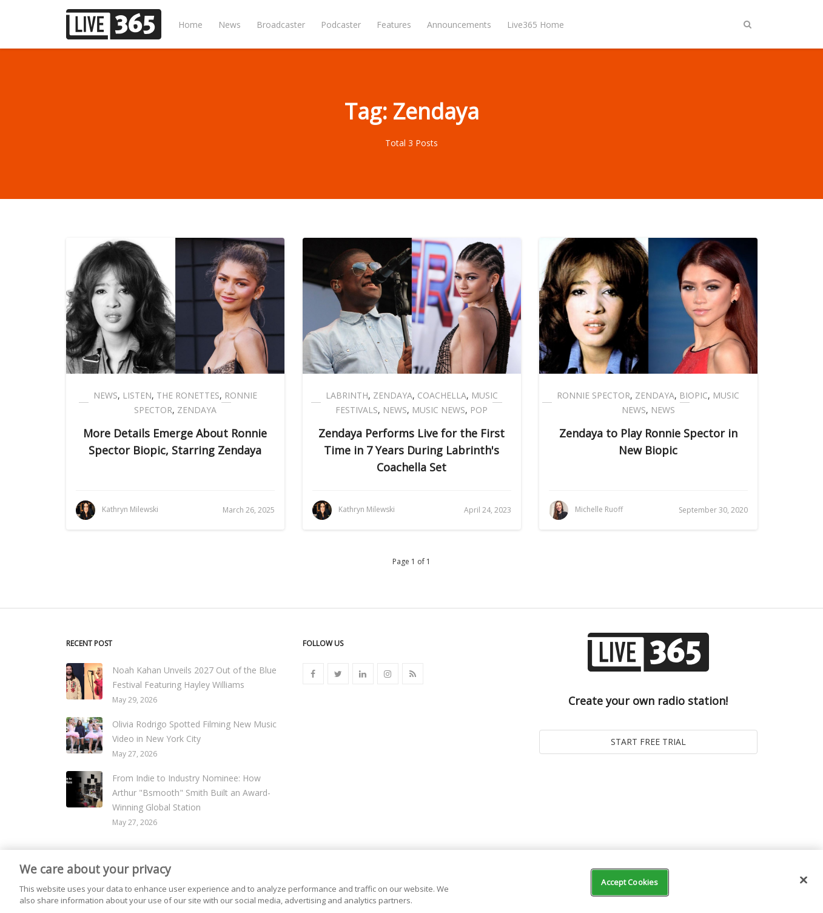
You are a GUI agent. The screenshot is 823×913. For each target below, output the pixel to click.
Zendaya (197, 410)
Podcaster (341, 24)
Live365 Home (535, 24)
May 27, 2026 (134, 754)
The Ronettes (188, 395)
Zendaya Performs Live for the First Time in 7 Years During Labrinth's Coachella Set (411, 450)
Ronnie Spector (593, 395)
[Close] (803, 880)
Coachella (441, 395)
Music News (438, 410)
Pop (479, 410)
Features (394, 24)
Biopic (693, 395)
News (229, 24)
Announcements (459, 24)
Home (190, 24)
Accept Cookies (629, 882)
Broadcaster (281, 24)
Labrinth (347, 395)
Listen (137, 395)
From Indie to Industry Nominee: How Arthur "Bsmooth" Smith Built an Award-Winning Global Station (191, 792)
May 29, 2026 (134, 700)
